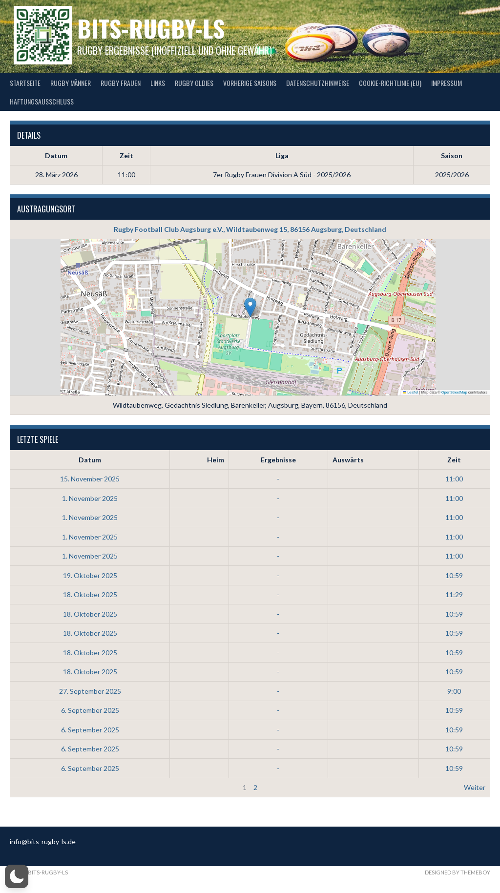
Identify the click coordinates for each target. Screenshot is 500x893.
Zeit (454, 460)
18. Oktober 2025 (90, 594)
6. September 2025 (90, 710)
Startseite (25, 83)
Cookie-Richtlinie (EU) (390, 83)
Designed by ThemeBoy (457, 872)
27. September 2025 (90, 691)
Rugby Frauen (121, 83)
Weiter (474, 787)
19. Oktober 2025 (90, 575)
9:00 (454, 691)
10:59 (454, 575)
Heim (215, 460)
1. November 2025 (90, 498)
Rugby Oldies (194, 83)
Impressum (446, 83)
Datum (90, 460)
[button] (250, 307)
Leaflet (410, 392)
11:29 (454, 594)
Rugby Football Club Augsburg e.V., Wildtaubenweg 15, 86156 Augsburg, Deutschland (250, 229)
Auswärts (348, 460)
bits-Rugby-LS (151, 28)
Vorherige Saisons (249, 83)
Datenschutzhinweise (317, 83)
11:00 (454, 479)
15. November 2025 (90, 479)
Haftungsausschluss (42, 101)
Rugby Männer (70, 83)
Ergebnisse (278, 460)
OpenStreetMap (454, 392)
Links (157, 83)
